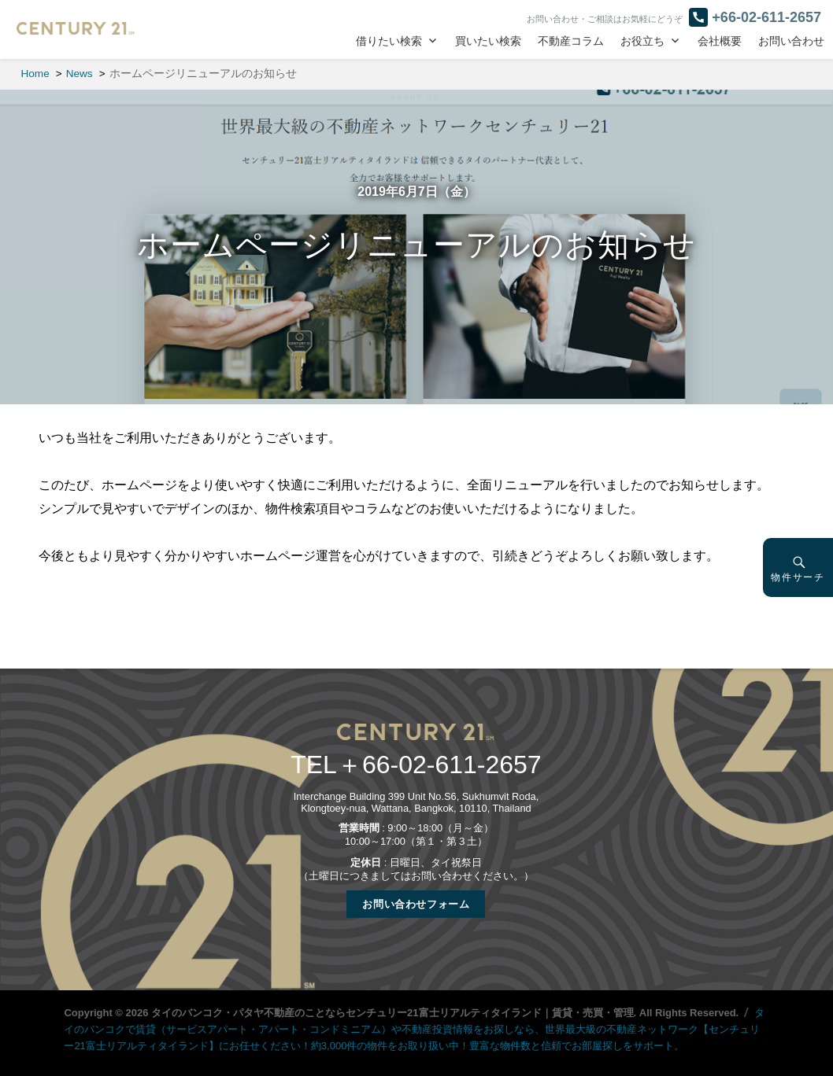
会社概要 (720, 41)
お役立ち (642, 41)
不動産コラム (571, 41)
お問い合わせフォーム (415, 904)
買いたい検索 (488, 41)
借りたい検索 (389, 41)
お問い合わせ (791, 41)
